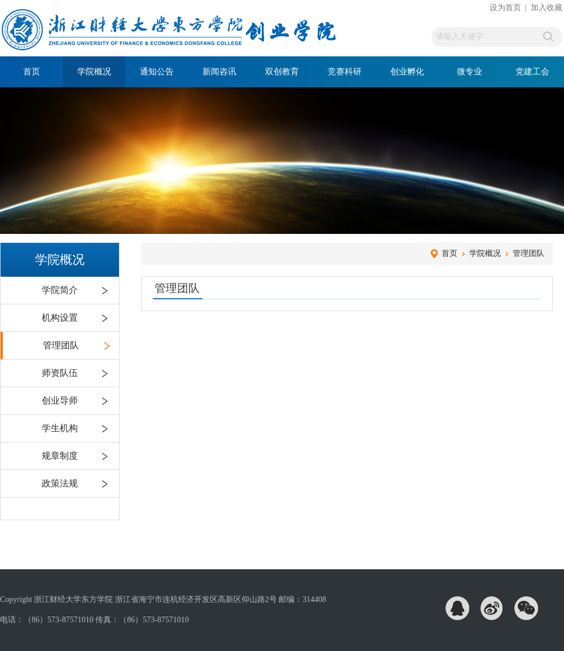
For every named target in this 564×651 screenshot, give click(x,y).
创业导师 (60, 400)
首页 (31, 71)
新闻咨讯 (219, 71)
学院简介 (60, 290)
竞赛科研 (345, 71)
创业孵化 (407, 71)
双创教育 (282, 71)
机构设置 (60, 317)
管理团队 (61, 345)
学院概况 (94, 71)
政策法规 (60, 483)
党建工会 (532, 71)
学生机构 (60, 428)
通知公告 (157, 71)
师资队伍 (60, 373)
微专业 (469, 71)
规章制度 (60, 455)
